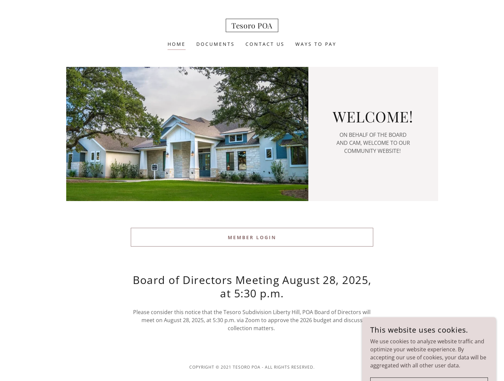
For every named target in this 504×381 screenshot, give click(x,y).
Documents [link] (215, 44)
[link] (252, 26)
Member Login (252, 237)
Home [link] (177, 44)
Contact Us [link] (265, 44)
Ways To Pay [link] (315, 44)
